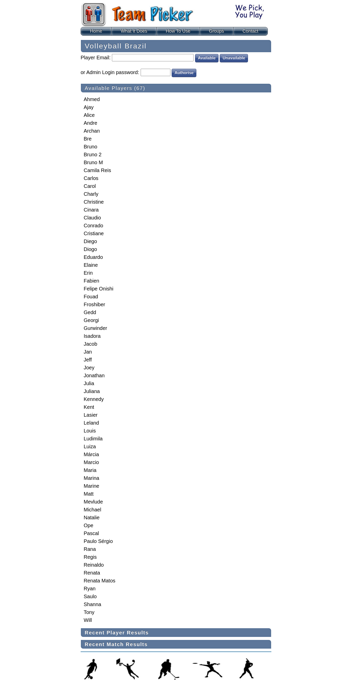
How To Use (178, 31)
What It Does (134, 31)
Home (96, 31)
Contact (250, 31)
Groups (216, 31)
